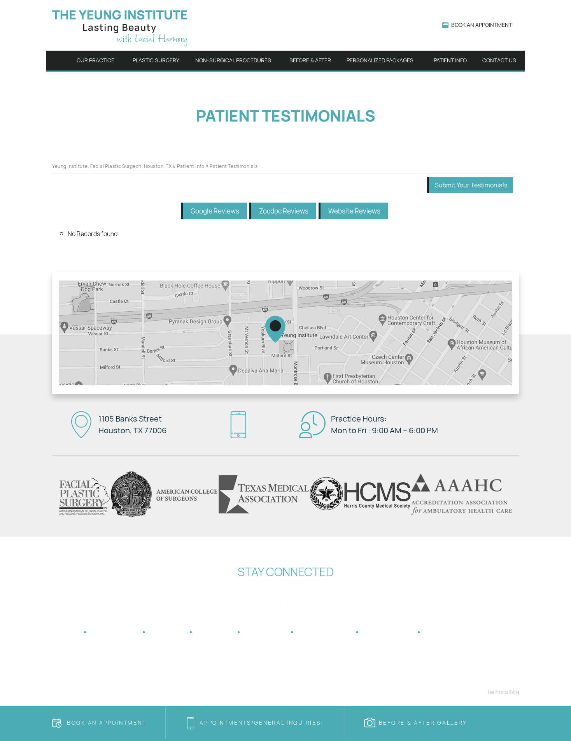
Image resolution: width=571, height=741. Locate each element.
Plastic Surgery (156, 60)
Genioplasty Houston (414, 674)
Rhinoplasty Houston (83, 674)
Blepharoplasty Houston (240, 674)
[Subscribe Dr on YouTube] (358, 593)
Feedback (265, 631)
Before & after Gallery (423, 722)
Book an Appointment (106, 722)
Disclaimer (115, 631)
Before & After (310, 60)
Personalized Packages (380, 60)
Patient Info (450, 60)
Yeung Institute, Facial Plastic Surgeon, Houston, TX (112, 166)
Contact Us (499, 60)
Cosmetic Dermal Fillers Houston (257, 682)
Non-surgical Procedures (233, 60)
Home (59, 61)
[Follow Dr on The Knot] (322, 593)
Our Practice (95, 60)
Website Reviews (354, 210)
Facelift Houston (132, 674)
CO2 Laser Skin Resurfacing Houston (395, 682)
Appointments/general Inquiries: (262, 722)
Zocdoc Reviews (283, 210)
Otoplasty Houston (362, 674)
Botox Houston (196, 682)
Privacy (167, 631)
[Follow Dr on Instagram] (249, 593)
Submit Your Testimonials (471, 185)
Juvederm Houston (323, 682)
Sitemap (215, 631)
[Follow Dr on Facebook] (213, 593)
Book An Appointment (481, 24)
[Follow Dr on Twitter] (286, 593)
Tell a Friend (325, 631)
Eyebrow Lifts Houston (470, 674)
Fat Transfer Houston (181, 674)
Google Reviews (215, 210)
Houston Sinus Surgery (285, 666)
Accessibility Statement (472, 631)
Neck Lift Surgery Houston (304, 674)
